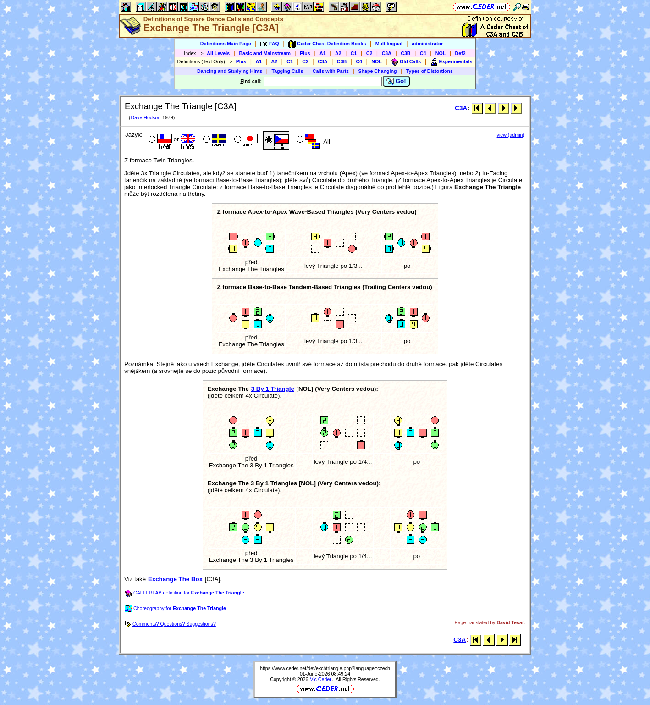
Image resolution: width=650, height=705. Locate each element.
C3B (405, 53)
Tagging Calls (287, 71)
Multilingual (388, 43)
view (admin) (510, 135)
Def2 (460, 53)
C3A (386, 53)
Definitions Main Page (225, 43)
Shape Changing (377, 71)
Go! (396, 81)
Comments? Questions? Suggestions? (170, 624)
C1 (354, 53)
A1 (322, 53)
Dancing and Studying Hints (229, 71)
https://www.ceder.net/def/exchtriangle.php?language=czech (325, 668)
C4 (423, 53)
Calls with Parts (331, 71)
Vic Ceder (320, 679)
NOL (440, 53)
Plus (305, 53)
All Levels (218, 53)
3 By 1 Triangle (272, 388)
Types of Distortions (429, 71)
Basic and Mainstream (265, 53)
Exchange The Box (175, 579)
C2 (369, 53)
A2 (338, 53)
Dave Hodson (145, 117)
